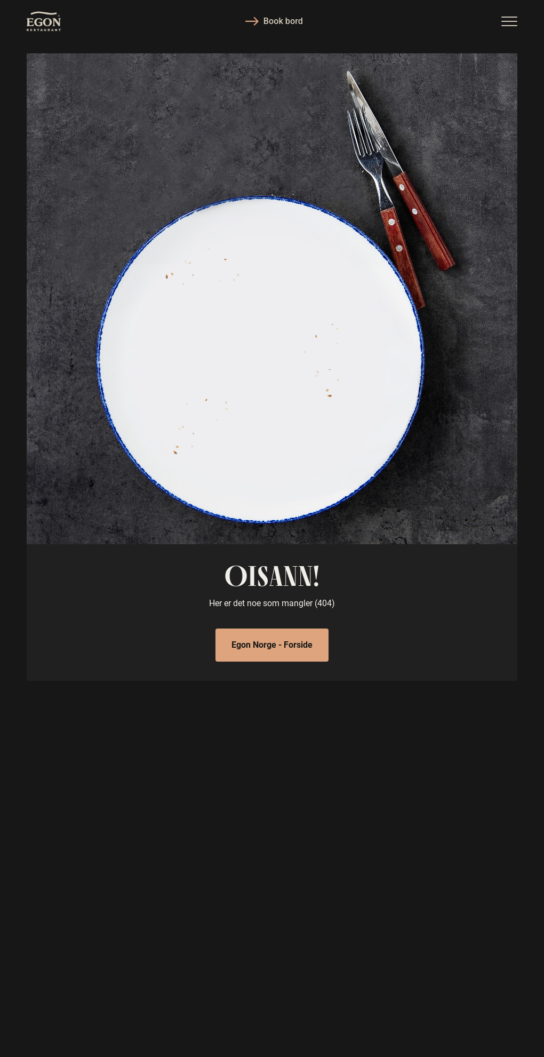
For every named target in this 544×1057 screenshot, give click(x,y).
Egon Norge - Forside (272, 644)
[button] (509, 21)
